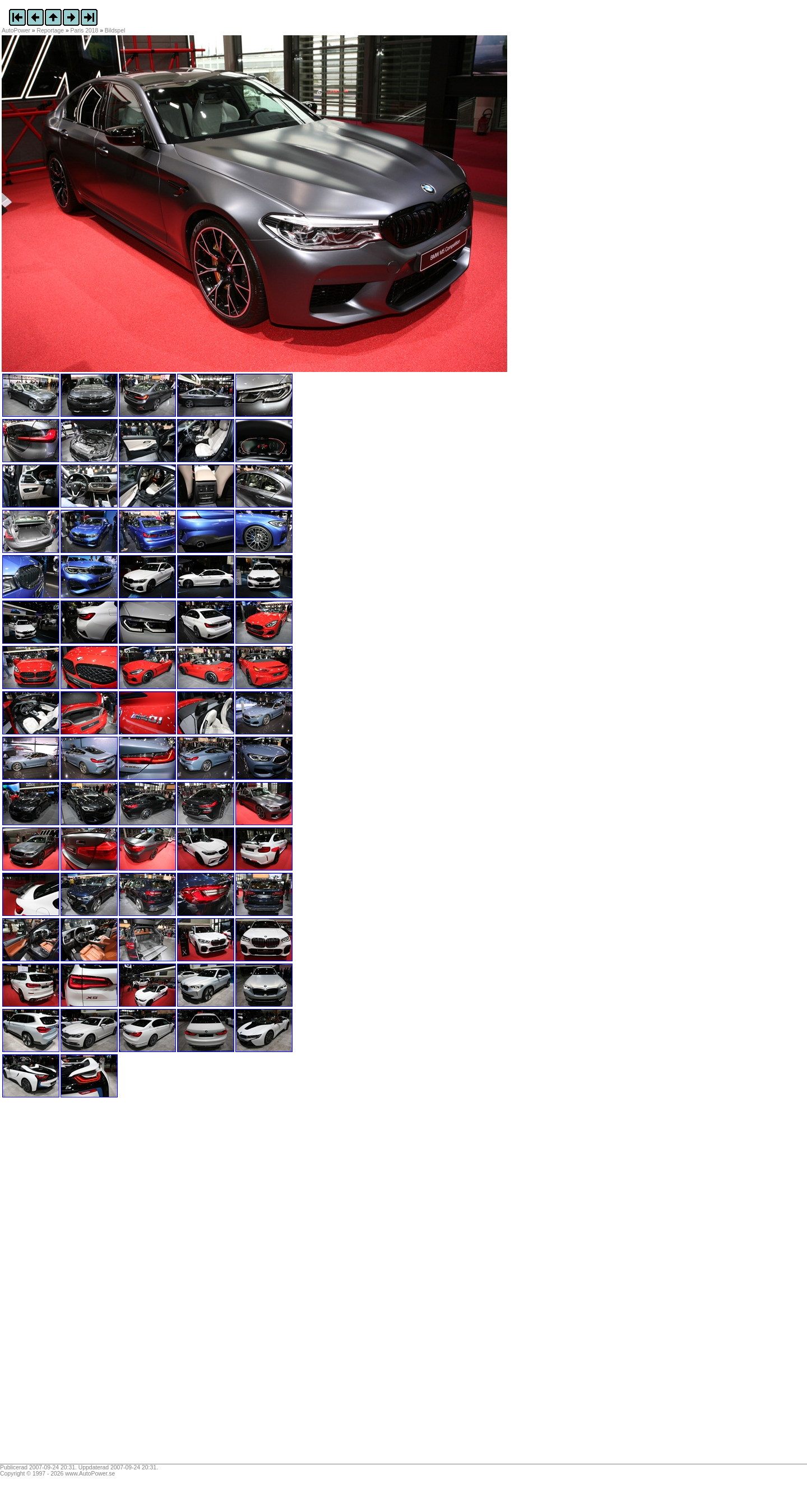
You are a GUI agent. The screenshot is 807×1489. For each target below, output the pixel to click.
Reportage (50, 30)
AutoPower (16, 30)
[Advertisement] (71, 1284)
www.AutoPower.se (90, 1474)
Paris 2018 (85, 30)
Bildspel (115, 30)
